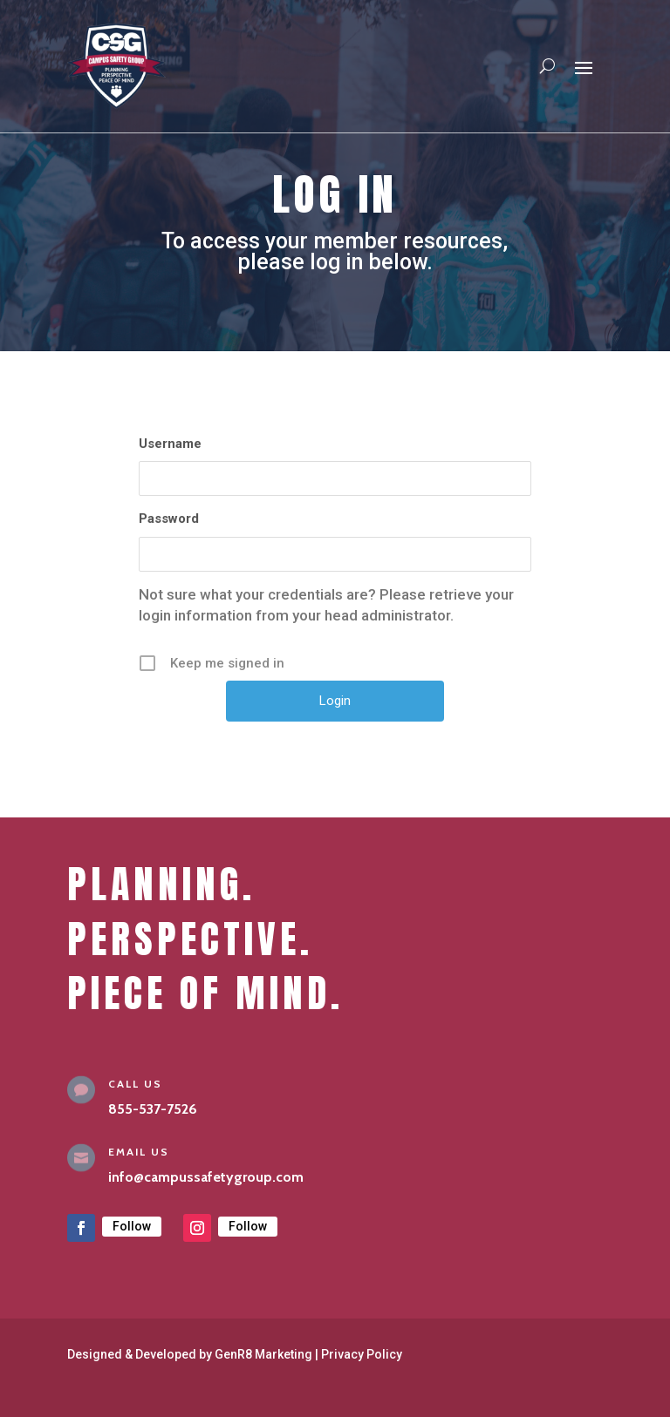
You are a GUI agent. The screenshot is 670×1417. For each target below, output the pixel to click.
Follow (132, 1226)
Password (169, 518)
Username (170, 443)
